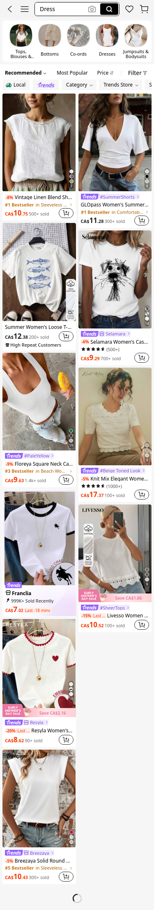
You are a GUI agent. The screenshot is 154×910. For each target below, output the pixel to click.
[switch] (21, 41)
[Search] (109, 9)
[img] (39, 710)
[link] (129, 9)
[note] (9, 197)
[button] (9, 9)
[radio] (16, 85)
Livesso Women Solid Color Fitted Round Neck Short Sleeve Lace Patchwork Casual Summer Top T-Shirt (115, 615)
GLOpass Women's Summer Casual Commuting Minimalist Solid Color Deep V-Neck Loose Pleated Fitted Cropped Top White (115, 204)
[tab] (72, 71)
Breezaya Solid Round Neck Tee (39, 860)
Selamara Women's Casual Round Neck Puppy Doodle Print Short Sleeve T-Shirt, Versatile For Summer (115, 342)
